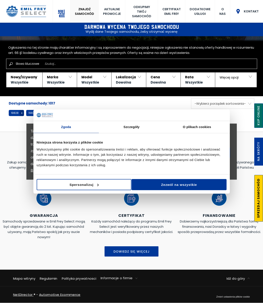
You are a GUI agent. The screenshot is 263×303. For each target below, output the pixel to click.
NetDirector (23, 294)
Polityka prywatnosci (79, 278)
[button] (24, 79)
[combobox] (222, 103)
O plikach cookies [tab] (197, 127)
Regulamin (48, 278)
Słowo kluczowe (27, 64)
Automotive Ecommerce (59, 294)
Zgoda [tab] (66, 127)
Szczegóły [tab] (131, 127)
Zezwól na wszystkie (195, 184)
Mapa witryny (24, 278)
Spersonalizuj (131, 184)
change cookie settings (233, 297)
